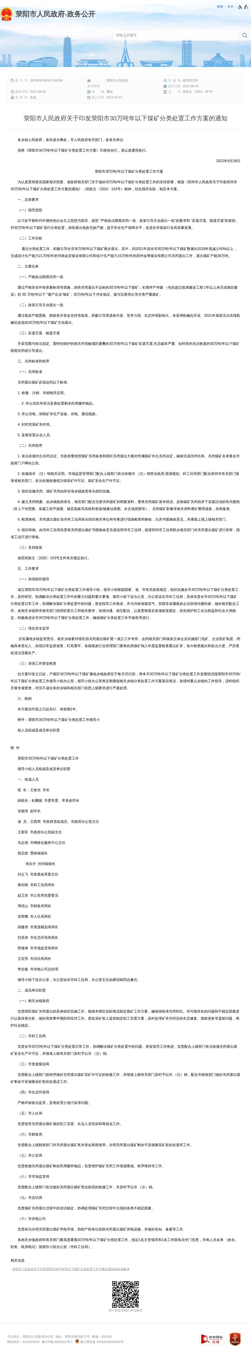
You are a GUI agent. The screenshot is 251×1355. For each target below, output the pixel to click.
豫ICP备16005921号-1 (57, 1342)
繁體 (220, 6)
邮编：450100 (102, 1336)
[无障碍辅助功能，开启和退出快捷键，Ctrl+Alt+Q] (243, 6)
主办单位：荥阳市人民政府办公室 (30, 1336)
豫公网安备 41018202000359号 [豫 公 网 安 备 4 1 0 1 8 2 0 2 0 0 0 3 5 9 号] (99, 1341)
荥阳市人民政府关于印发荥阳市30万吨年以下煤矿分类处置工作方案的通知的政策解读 (71, 1269)
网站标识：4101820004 (23, 1342)
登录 (230, 6)
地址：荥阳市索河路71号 (72, 1336)
